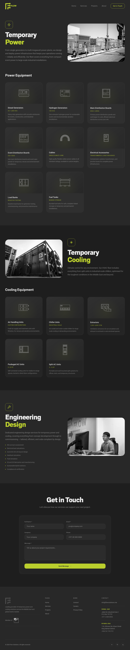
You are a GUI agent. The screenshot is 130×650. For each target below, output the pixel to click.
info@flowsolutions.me (109, 602)
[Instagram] (123, 645)
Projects (94, 6)
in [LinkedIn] (111, 644)
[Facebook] (117, 645)
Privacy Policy (77, 610)
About (104, 6)
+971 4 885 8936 (107, 617)
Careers (75, 606)
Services (83, 6)
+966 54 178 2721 (108, 631)
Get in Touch (117, 6)
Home (73, 6)
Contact (76, 602)
